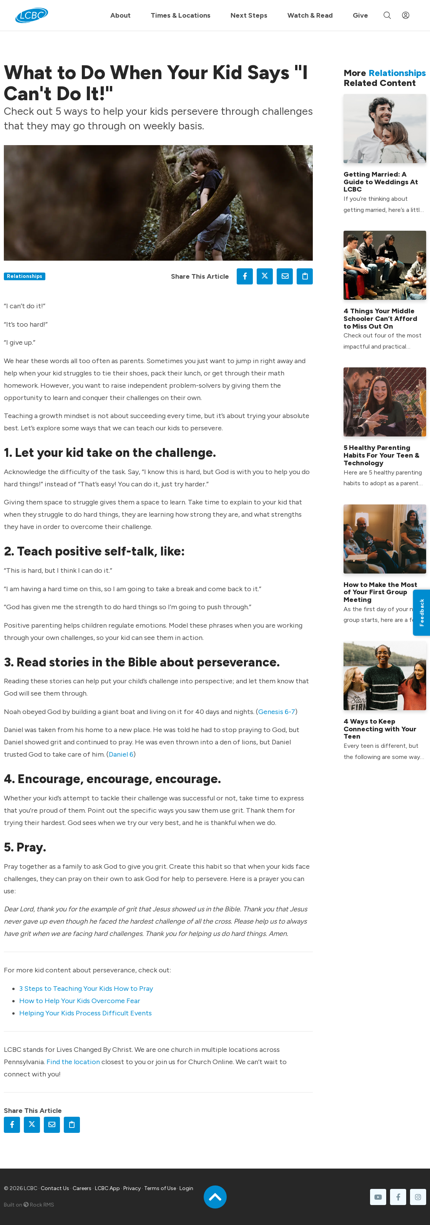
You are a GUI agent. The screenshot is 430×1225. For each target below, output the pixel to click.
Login (186, 1188)
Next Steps (249, 15)
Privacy (132, 1188)
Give (360, 15)
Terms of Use (160, 1188)
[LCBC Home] (31, 15)
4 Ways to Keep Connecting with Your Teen (380, 729)
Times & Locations (181, 15)
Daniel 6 (121, 754)
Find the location (73, 1062)
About (120, 15)
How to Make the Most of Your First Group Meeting (380, 592)
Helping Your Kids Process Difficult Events (85, 1013)
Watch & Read (310, 15)
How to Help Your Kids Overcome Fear (79, 1001)
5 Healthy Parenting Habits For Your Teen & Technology (381, 455)
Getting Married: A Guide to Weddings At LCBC (381, 182)
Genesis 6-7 (276, 712)
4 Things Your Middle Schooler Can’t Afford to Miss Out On (380, 319)
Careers (82, 1188)
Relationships (24, 276)
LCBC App (107, 1188)
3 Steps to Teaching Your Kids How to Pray (86, 988)
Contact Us (55, 1188)
